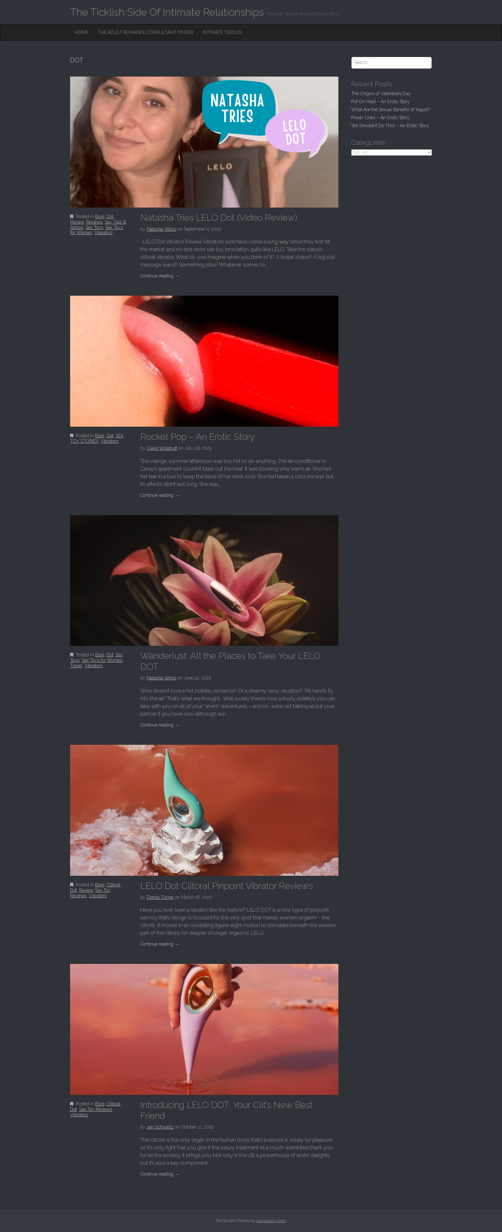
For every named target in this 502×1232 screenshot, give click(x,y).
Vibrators (103, 232)
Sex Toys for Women (102, 660)
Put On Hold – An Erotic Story (380, 101)
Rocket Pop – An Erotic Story (197, 436)
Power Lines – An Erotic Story (380, 117)
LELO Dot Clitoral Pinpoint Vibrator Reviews (226, 886)
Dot (110, 216)
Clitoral (113, 884)
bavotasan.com (271, 1220)
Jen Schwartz (160, 1126)
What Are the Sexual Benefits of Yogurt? (390, 109)
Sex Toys (94, 227)
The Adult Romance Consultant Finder (145, 32)
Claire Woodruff (162, 448)
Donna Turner (160, 897)
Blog (99, 216)
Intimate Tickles (222, 32)
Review (77, 222)
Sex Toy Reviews (95, 1109)
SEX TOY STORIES (97, 438)
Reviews (94, 222)
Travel (76, 665)
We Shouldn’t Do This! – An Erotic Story (390, 125)
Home (81, 32)
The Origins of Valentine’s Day (381, 93)
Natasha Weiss (161, 229)
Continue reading (159, 275)
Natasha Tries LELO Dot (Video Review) (218, 217)
